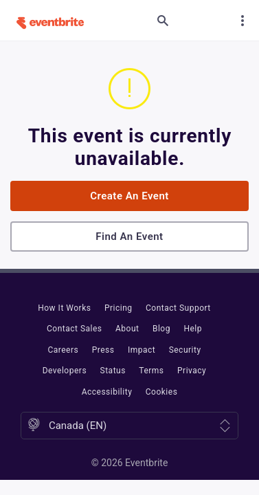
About (127, 328)
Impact (141, 350)
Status (113, 370)
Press (103, 350)
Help (192, 328)
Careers (62, 350)
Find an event (129, 236)
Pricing (118, 308)
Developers (65, 370)
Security (185, 350)
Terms (151, 370)
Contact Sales (74, 328)
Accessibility (107, 392)
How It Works (64, 308)
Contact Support (178, 308)
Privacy (191, 370)
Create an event (129, 196)
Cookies (162, 392)
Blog (161, 328)
